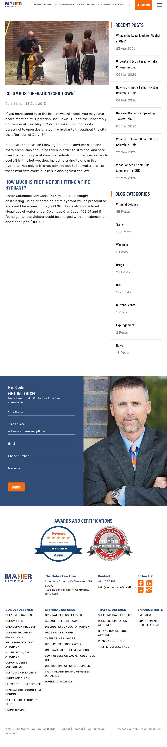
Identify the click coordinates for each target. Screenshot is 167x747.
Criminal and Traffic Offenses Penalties (67, 674)
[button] (159, 5)
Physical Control (111, 641)
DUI (118, 284)
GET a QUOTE (144, 5)
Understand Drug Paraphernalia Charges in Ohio (136, 63)
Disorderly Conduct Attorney (67, 627)
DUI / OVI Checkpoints (20, 673)
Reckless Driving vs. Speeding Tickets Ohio (135, 115)
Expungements (126, 324)
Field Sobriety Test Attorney (19, 644)
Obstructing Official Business (67, 666)
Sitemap (99, 729)
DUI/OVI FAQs (14, 621)
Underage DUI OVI (17, 678)
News (119, 345)
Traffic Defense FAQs (113, 647)
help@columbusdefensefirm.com (119, 587)
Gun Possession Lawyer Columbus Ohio (70, 658)
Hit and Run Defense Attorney (113, 633)
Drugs (120, 264)
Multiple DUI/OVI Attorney (17, 654)
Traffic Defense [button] (43, 5)
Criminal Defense (127, 204)
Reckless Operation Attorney (112, 623)
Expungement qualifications (148, 623)
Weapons (122, 244)
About (66, 729)
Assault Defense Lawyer (63, 621)
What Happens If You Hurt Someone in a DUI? (132, 167)
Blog (120, 5)
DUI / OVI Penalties (18, 615)
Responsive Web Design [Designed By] (132, 729)
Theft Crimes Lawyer (60, 638)
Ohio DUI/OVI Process (20, 627)
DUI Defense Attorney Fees (21, 702)
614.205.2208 (107, 581)
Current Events (125, 304)
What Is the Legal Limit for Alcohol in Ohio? (138, 38)
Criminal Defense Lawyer (63, 615)
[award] (59, 544)
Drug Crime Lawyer (59, 632)
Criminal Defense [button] (85, 5)
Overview (144, 615)
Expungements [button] (106, 5)
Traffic (120, 224)
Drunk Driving (15, 710)
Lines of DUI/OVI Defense (23, 684)
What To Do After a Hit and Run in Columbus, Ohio (137, 141)
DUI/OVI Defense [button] (64, 5)
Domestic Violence (58, 682)
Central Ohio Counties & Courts (23, 692)
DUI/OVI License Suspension (16, 665)
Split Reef (155, 729)
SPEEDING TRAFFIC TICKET (115, 615)
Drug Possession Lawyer (63, 644)
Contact (78, 729)
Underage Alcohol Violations (67, 650)
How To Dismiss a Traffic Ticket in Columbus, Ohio (137, 89)
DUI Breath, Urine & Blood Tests (19, 634)
